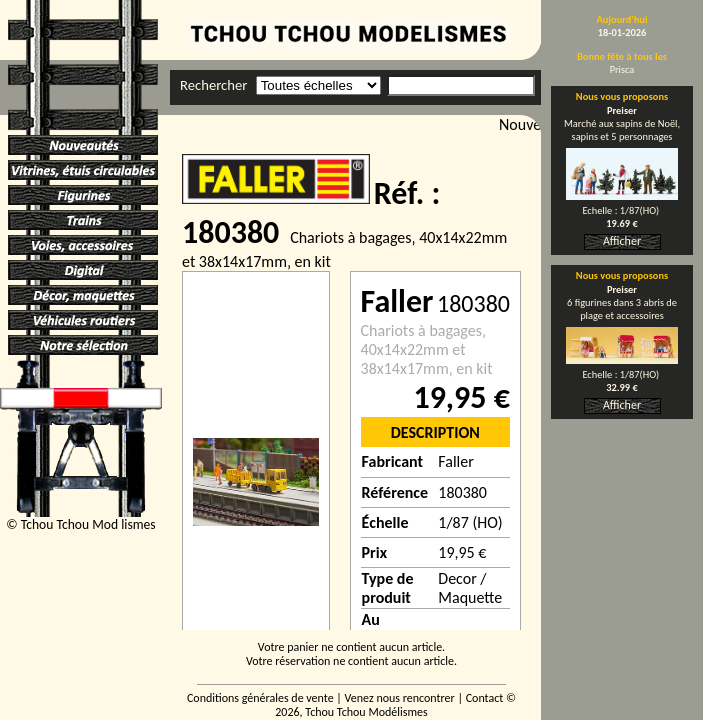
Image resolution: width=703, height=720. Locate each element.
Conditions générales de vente (260, 698)
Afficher (622, 241)
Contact (485, 698)
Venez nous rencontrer (400, 698)
